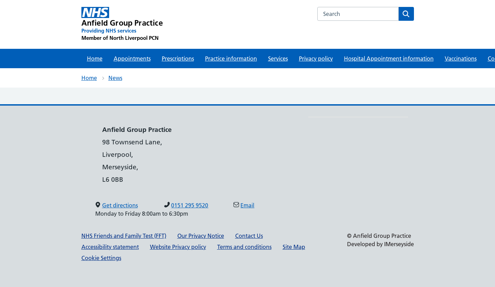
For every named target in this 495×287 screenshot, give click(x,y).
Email (247, 205)
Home (95, 58)
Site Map (294, 246)
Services (278, 58)
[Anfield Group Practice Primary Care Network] (122, 24)
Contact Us (249, 235)
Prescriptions (178, 58)
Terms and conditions (244, 246)
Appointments (132, 58)
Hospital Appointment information (389, 58)
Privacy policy (316, 58)
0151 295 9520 (189, 205)
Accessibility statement (110, 246)
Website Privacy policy (178, 246)
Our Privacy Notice (200, 235)
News (115, 77)
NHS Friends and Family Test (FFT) (123, 235)
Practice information (231, 58)
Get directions (120, 205)
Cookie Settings (101, 257)
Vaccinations (461, 58)
